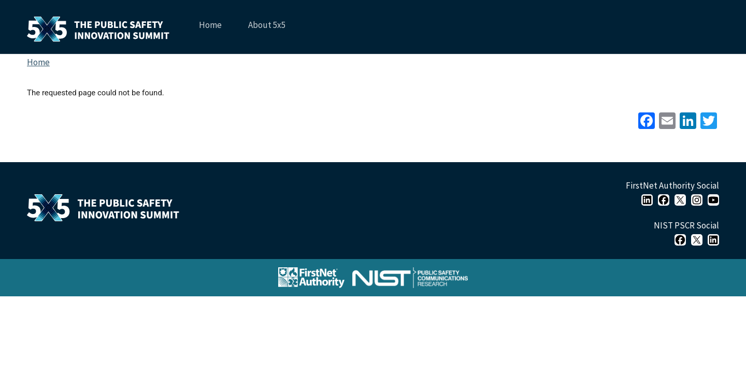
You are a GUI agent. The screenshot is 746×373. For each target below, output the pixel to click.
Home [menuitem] (210, 25)
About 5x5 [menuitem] (265, 28)
